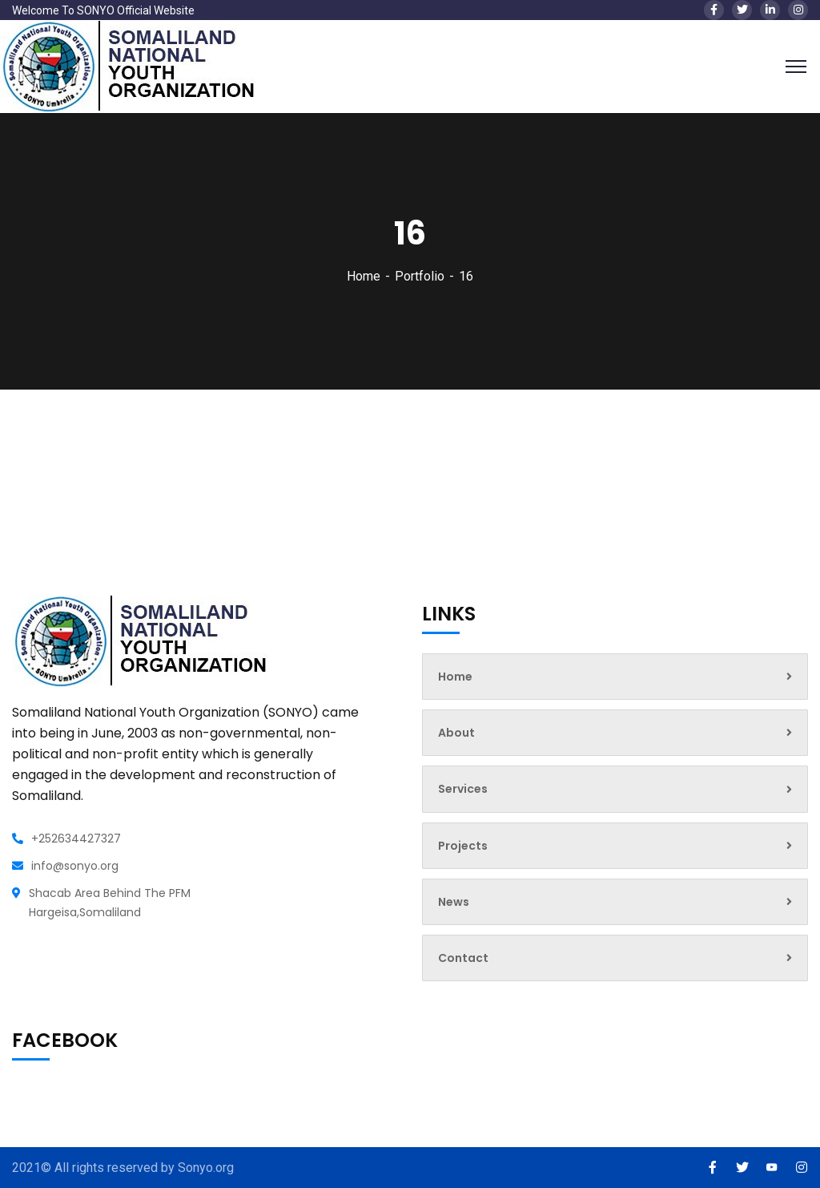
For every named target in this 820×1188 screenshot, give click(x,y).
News (615, 902)
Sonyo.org (206, 1167)
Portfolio (419, 276)
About (615, 733)
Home (363, 276)
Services (615, 789)
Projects (615, 846)
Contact (615, 958)
